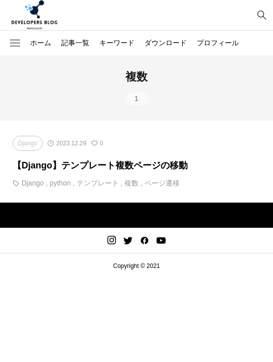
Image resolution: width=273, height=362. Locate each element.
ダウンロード (166, 43)
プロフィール (218, 43)
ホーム (40, 43)
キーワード (116, 43)
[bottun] (261, 15)
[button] (15, 43)
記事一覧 (75, 43)
